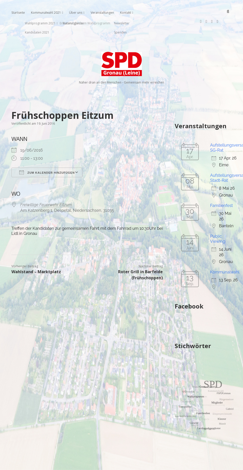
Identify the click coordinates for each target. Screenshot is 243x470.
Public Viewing (217, 223)
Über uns (75, 12)
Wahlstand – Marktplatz (36, 255)
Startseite (18, 12)
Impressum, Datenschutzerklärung (121, 464)
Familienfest (221, 189)
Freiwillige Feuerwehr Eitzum (46, 188)
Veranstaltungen (102, 12)
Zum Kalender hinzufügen (47, 156)
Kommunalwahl (225, 255)
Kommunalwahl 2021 (46, 12)
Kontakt (125, 12)
